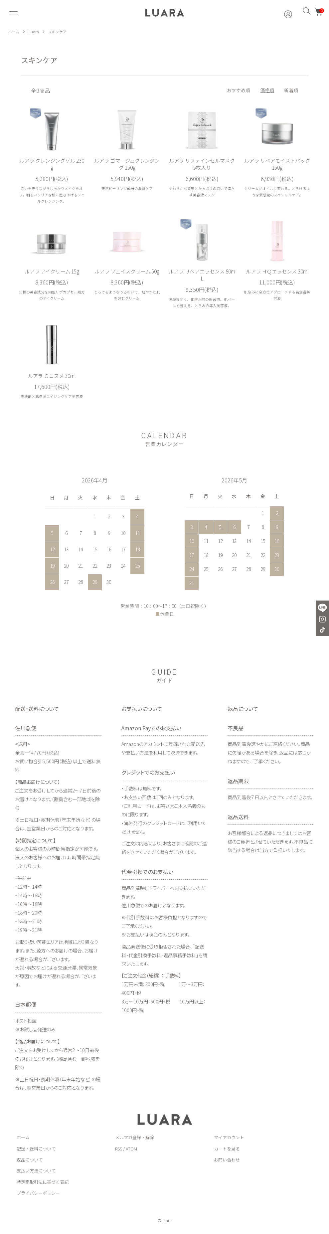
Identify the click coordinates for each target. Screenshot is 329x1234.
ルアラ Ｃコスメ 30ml (52, 377)
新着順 (291, 90)
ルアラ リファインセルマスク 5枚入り (202, 164)
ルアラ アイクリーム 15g (52, 272)
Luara (35, 31)
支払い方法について (36, 1172)
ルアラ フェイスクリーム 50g (127, 275)
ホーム (14, 31)
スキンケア (59, 31)
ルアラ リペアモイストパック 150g (277, 164)
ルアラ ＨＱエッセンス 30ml (277, 275)
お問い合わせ (227, 1161)
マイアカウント (229, 1139)
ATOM (131, 1150)
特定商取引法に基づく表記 (43, 1183)
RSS (118, 1150)
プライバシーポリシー (38, 1194)
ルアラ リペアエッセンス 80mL (202, 275)
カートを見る (227, 1150)
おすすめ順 (238, 90)
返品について (30, 1161)
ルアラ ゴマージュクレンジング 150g (126, 164)
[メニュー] (13, 13)
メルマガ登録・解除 (134, 1139)
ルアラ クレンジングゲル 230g (52, 164)
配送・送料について (36, 1150)
